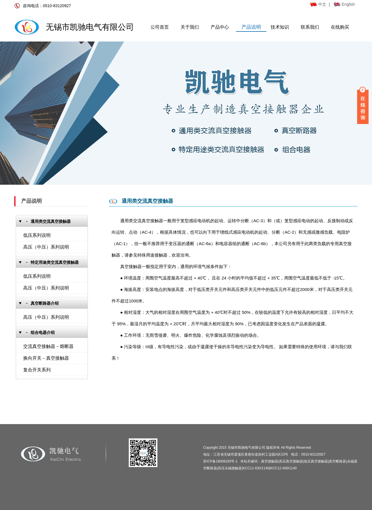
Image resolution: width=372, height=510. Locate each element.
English (348, 4)
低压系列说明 (37, 235)
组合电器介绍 (43, 332)
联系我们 (310, 27)
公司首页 (160, 27)
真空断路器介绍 (45, 303)
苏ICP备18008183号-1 (220, 461)
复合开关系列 (37, 369)
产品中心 (220, 27)
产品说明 (251, 27)
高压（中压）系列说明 (46, 247)
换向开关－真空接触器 (46, 358)
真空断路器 (337, 461)
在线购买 (340, 27)
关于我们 (190, 27)
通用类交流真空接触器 (51, 221)
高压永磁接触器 (230, 468)
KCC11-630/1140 (256, 468)
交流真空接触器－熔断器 (48, 346)
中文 (318, 4)
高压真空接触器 (291, 461)
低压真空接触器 (316, 461)
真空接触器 (269, 461)
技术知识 (280, 27)
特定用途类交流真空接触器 (55, 262)
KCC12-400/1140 (283, 468)
